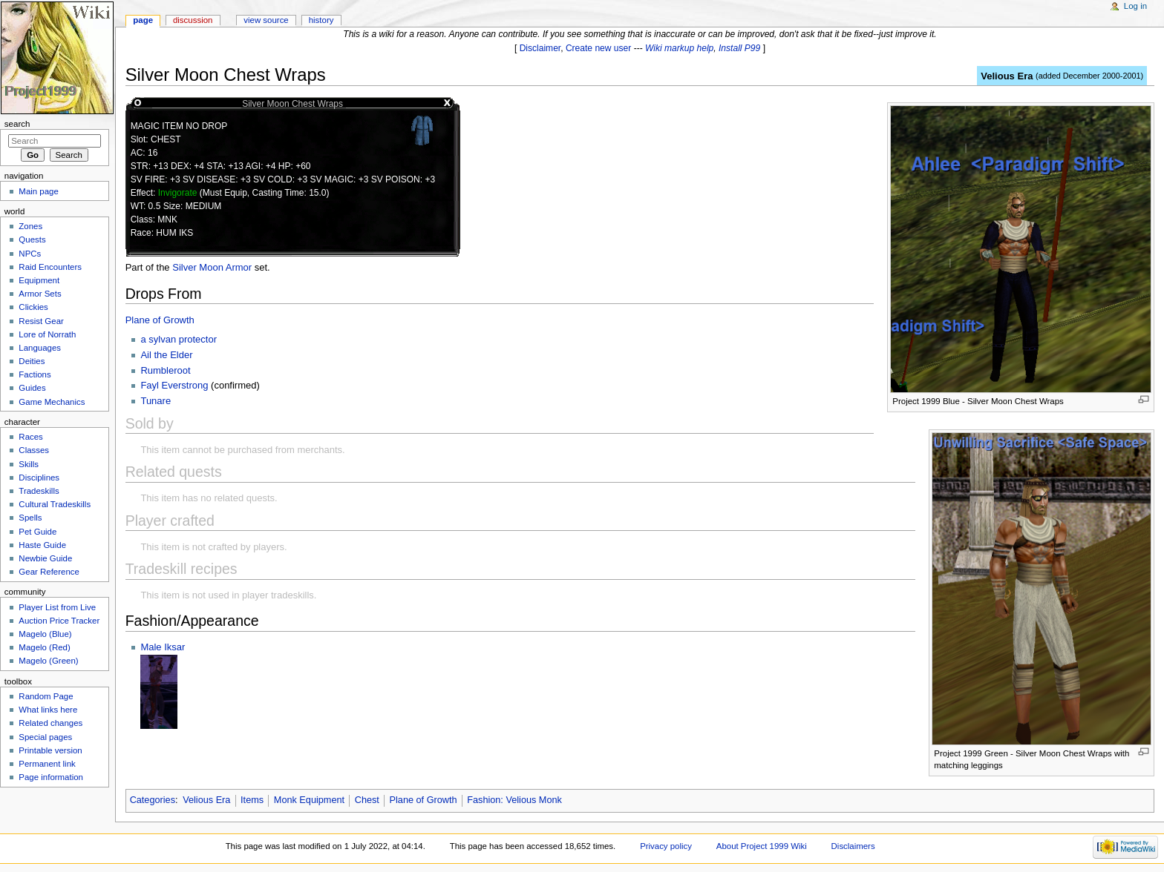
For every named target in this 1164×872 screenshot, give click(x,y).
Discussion (192, 20)
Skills (29, 464)
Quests (32, 239)
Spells (30, 517)
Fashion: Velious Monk (514, 800)
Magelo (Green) (48, 660)
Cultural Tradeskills (55, 504)
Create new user (598, 48)
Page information (51, 777)
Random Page (46, 696)
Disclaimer (540, 48)
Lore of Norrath (47, 334)
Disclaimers (853, 846)
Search (17, 123)
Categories (152, 800)
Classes (34, 450)
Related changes (50, 723)
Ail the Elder (166, 354)
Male (152, 647)
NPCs (30, 253)
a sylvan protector (178, 339)
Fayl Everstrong (174, 385)
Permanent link (47, 763)
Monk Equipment (309, 800)
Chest (367, 800)
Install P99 (739, 48)
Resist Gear (41, 321)
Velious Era (1007, 76)
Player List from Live (57, 607)
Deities (32, 361)
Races (30, 436)
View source (265, 20)
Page (143, 20)
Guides (32, 387)
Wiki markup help (679, 48)
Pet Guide (37, 531)
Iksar (174, 647)
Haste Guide (42, 545)
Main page (39, 191)
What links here (48, 709)
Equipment (39, 280)
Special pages (45, 737)
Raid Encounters (50, 266)
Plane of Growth (159, 320)
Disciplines (39, 477)
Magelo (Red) (44, 647)
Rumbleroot (165, 370)
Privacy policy (666, 846)
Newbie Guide (45, 558)
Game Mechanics (52, 401)
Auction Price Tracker (59, 620)
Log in (1135, 5)
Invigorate (177, 193)
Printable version (50, 750)
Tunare (155, 400)
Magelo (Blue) (45, 634)
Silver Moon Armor (212, 267)
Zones (30, 226)
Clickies (33, 307)
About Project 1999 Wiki (761, 846)
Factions (34, 374)
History (321, 20)
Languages (40, 347)
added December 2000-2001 (1090, 75)
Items (252, 800)
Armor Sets (40, 293)
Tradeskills (39, 490)
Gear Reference (49, 571)
